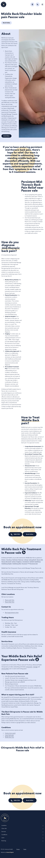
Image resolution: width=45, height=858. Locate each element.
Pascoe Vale (40, 559)
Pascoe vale (8, 600)
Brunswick (24, 563)
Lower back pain (9, 735)
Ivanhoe (14, 561)
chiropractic (29, 666)
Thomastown (25, 561)
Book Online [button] (6, 22)
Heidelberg (37, 561)
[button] (38, 4)
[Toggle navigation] (42, 4)
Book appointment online (12, 612)
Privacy (18, 849)
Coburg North (32, 559)
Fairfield (32, 561)
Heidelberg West (16, 563)
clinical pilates (5, 668)
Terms (24, 849)
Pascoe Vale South (6, 561)
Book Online (29, 534)
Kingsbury (19, 561)
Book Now (6, 136)
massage (35, 666)
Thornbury (9, 559)
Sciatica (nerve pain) (10, 733)
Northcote (15, 559)
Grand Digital (10, 852)
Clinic (12, 600)
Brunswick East (34, 563)
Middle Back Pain (9, 737)
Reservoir (20, 559)
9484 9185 (17, 534)
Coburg (26, 559)
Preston (3, 559)
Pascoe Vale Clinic (9, 602)
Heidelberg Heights (6, 563)
